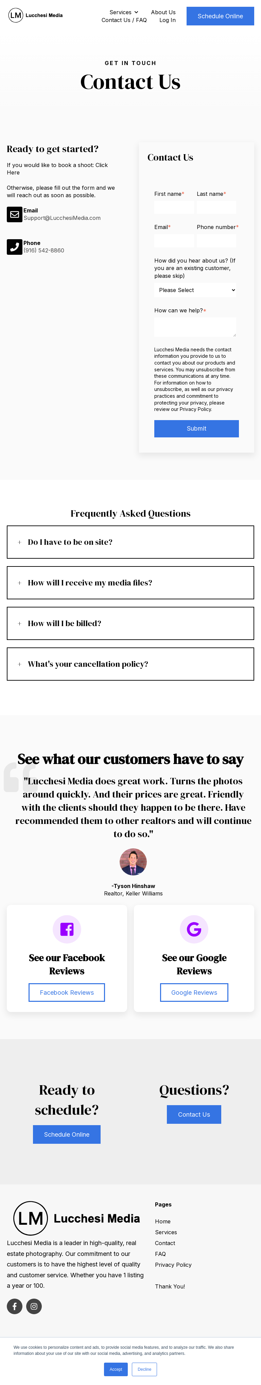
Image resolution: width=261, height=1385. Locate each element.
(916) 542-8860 (43, 250)
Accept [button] (116, 1369)
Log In (167, 20)
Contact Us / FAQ (124, 20)
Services (120, 12)
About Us (163, 12)
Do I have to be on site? (70, 541)
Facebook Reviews (67, 992)
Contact (165, 1243)
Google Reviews (194, 992)
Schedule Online (220, 16)
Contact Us (194, 1114)
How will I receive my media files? (90, 582)
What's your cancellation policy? (88, 663)
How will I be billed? (64, 623)
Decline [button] (144, 1369)
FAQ (160, 1253)
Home (163, 1221)
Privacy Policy (173, 1264)
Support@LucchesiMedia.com (62, 217)
